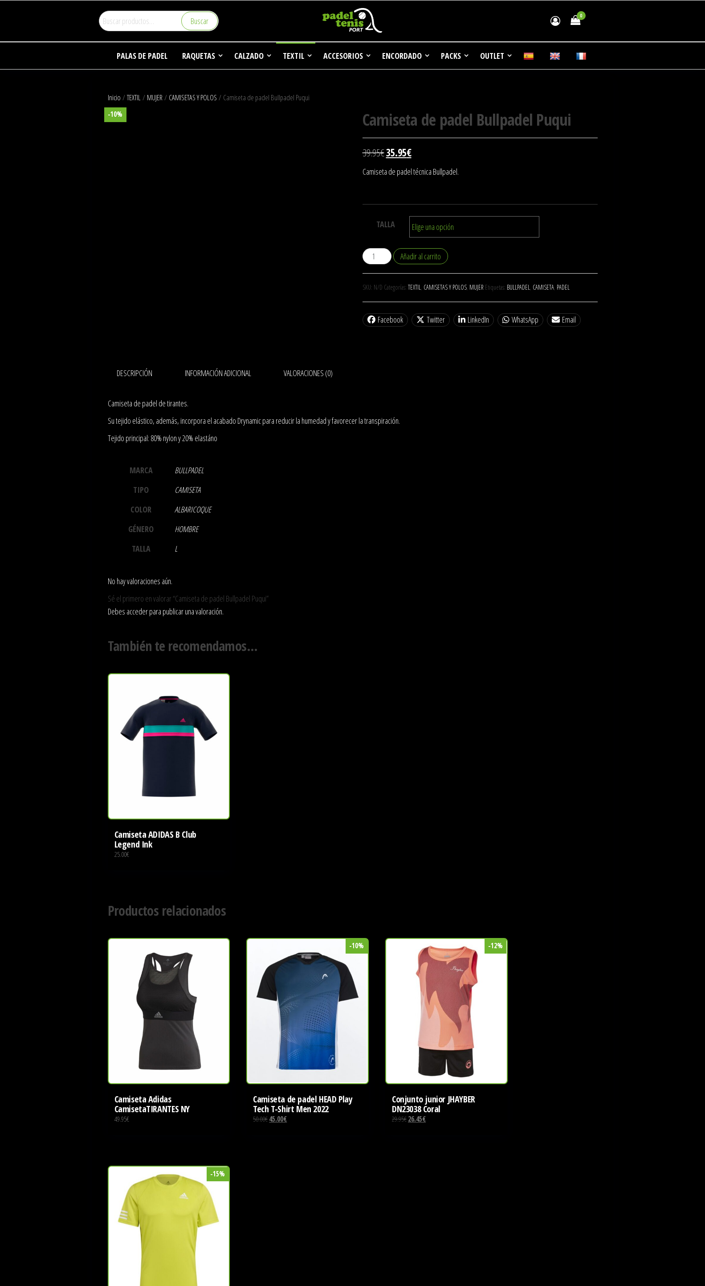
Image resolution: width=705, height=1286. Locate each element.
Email (564, 319)
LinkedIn (473, 319)
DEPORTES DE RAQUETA (390, 1193)
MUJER (155, 97)
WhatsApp (520, 319)
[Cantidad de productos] (377, 256)
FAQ (364, 1226)
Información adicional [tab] (218, 373)
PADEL (563, 287)
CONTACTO (374, 1243)
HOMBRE (186, 529)
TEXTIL (134, 97)
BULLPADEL (518, 287)
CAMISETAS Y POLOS (193, 97)
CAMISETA (543, 287)
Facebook (385, 319)
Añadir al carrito (420, 256)
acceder (137, 611)
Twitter (430, 319)
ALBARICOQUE (193, 509)
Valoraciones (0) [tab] (308, 373)
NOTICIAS (371, 1210)
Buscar (199, 21)
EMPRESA (372, 1176)
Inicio (114, 97)
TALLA (385, 224)
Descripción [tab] (134, 373)
